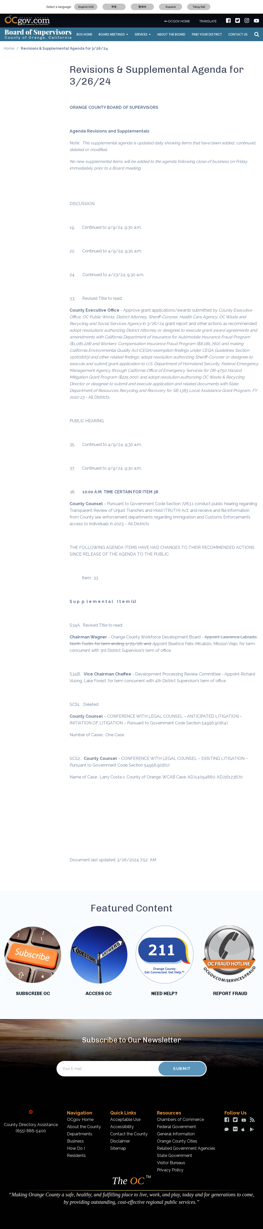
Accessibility (122, 1126)
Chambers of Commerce (180, 1119)
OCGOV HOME (177, 21)
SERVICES (143, 34)
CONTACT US (238, 34)
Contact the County (129, 1133)
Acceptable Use (125, 1119)
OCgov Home (80, 1119)
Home (9, 48)
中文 (114, 6)
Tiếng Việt (199, 6)
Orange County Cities (177, 1141)
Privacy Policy (170, 1169)
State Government (174, 1155)
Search (255, 34)
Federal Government (176, 1126)
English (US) (85, 6)
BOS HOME (84, 34)
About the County (84, 1126)
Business (75, 1141)
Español (171, 6)
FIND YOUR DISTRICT (207, 34)
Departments (79, 1133)
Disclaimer (120, 1141)
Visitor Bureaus (171, 1162)
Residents (76, 1155)
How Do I (76, 1148)
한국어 (142, 6)
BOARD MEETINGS (113, 34)
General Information (176, 1133)
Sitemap (118, 1148)
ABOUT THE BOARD (171, 34)
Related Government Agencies (186, 1148)
